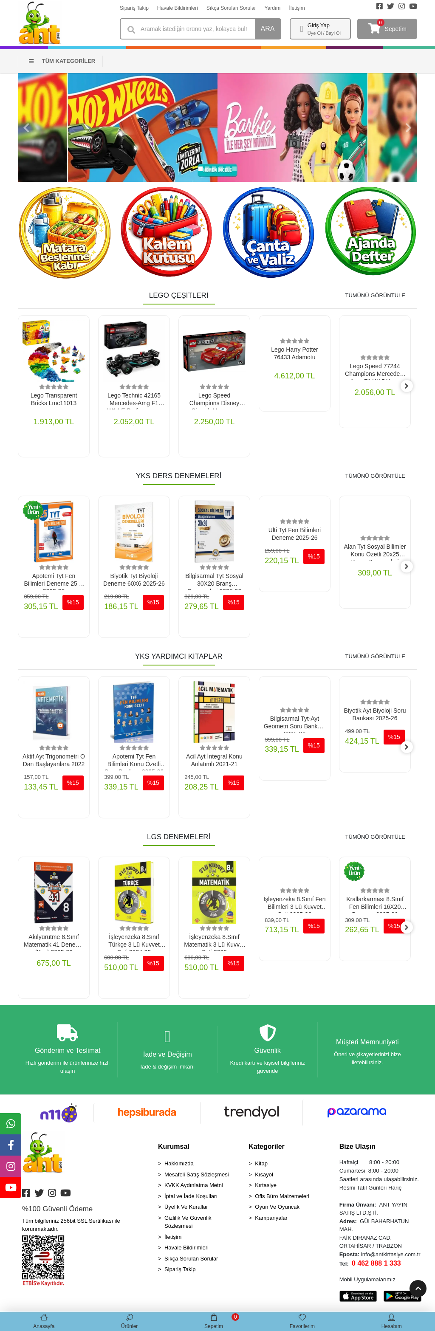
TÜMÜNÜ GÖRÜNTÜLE (375, 295)
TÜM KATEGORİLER (62, 61)
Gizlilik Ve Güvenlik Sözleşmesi (188, 1223)
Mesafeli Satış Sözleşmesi (196, 1176)
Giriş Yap (319, 25)
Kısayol (264, 1176)
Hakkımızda (179, 1165)
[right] (410, 386)
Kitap (261, 1165)
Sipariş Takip (134, 8)
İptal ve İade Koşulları (191, 1198)
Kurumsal (173, 1148)
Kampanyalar (271, 1219)
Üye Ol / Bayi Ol (324, 33)
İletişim (297, 8)
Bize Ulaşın (357, 1148)
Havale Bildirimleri (177, 8)
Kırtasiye (266, 1187)
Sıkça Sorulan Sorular (231, 8)
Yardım (273, 8)
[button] (26, 127)
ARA (268, 28)
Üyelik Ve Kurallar (186, 1208)
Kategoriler (266, 1148)
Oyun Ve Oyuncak (277, 1208)
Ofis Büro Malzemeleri (282, 1198)
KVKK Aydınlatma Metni (193, 1187)
